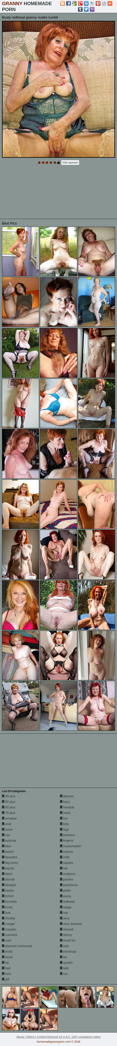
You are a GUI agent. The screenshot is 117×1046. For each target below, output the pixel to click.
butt (6, 912)
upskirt (66, 962)
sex (64, 912)
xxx (64, 973)
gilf (5, 979)
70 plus (8, 813)
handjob (67, 807)
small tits (68, 940)
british (8, 896)
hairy (65, 801)
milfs (65, 857)
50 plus (8, 801)
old (63, 868)
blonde (8, 879)
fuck (6, 973)
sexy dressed (71, 924)
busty (7, 907)
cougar (8, 924)
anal (6, 824)
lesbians (67, 835)
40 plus (8, 796)
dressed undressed (17, 946)
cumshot (9, 935)
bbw (6, 846)
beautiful (9, 857)
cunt (6, 940)
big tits (8, 868)
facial (7, 957)
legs (64, 829)
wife (64, 968)
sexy (65, 918)
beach (8, 851)
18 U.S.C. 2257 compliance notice (80, 1036)
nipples (66, 862)
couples (9, 929)
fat (5, 962)
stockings (68, 951)
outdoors (68, 874)
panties (66, 879)
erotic (7, 951)
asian (7, 829)
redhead (67, 901)
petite (65, 890)
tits (63, 957)
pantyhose (69, 885)
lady (64, 824)
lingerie (66, 840)
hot (64, 818)
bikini (7, 874)
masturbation (70, 846)
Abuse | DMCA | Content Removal (37, 1036)
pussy (65, 896)
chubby (8, 918)
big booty (10, 862)
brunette (9, 901)
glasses (67, 796)
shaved (66, 929)
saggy (66, 907)
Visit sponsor (70, 162)
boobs (8, 890)
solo (64, 946)
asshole (9, 840)
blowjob (9, 885)
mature (66, 851)
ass (6, 835)
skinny (66, 935)
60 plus (8, 807)
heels (65, 813)
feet (6, 968)
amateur (9, 818)
